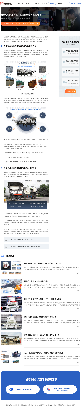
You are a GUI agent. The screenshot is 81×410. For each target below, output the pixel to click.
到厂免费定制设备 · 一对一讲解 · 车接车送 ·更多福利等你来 (20, 24)
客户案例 (44, 3)
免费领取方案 (69, 91)
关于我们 (28, 3)
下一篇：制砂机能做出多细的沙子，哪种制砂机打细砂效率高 (24, 247)
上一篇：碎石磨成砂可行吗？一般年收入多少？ (20, 240)
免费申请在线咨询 (24, 389)
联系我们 (60, 3)
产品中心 (36, 3)
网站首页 (20, 3)
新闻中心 (52, 3)
